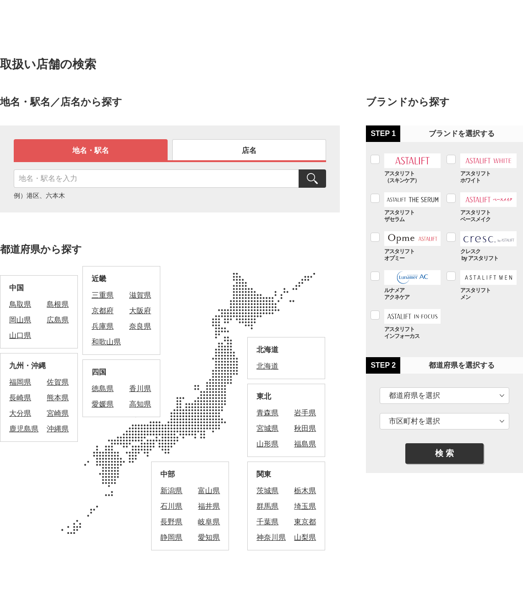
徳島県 (103, 388)
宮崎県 (58, 413)
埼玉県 (305, 506)
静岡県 (171, 537)
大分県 (20, 413)
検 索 (444, 453)
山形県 (267, 444)
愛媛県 (103, 404)
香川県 (140, 388)
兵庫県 (103, 326)
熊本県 (58, 398)
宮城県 (267, 428)
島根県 (58, 304)
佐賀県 (58, 382)
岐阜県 (209, 522)
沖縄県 (58, 429)
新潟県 (171, 491)
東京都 (305, 522)
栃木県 (305, 491)
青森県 (267, 413)
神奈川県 (271, 537)
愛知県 (209, 537)
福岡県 (20, 382)
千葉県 (267, 522)
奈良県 (140, 326)
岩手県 (305, 413)
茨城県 (267, 491)
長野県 (171, 522)
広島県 (58, 320)
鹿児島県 (23, 429)
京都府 (103, 311)
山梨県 (305, 537)
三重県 (103, 295)
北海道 (267, 366)
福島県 (305, 444)
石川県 (171, 506)
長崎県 (20, 398)
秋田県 (305, 428)
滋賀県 (140, 295)
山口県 (20, 335)
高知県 (140, 404)
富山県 (209, 491)
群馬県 (267, 506)
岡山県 (20, 320)
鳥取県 (20, 304)
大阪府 (140, 311)
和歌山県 (106, 342)
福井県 (209, 506)
